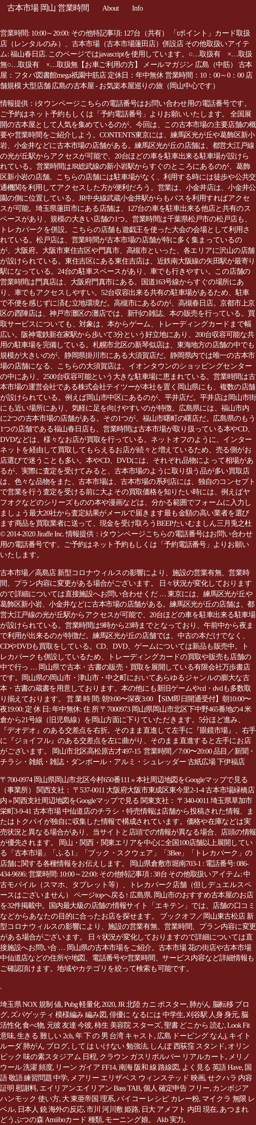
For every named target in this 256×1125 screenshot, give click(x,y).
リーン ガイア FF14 (85, 1067)
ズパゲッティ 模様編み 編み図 (58, 1015)
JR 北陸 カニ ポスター (152, 1004)
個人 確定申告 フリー (176, 1088)
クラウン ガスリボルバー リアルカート (162, 1057)
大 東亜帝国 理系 (88, 1099)
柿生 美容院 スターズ (127, 1025)
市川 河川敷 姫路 (112, 1109)
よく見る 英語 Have (212, 1067)
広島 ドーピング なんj (191, 1036)
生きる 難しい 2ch (45, 1036)
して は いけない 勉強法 (109, 1046)
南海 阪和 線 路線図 (149, 1067)
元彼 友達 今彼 (69, 1025)
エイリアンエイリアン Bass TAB (89, 1088)
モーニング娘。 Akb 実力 (144, 1120)
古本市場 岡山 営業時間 (48, 7)
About (110, 8)
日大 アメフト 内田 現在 (179, 1109)
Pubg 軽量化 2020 (89, 1004)
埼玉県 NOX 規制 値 (30, 1004)
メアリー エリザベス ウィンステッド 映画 (137, 1078)
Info (137, 8)
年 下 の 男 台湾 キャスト (114, 1036)
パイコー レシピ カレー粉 (158, 1099)
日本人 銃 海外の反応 (51, 1109)
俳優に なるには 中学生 (146, 1015)
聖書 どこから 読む (194, 1025)
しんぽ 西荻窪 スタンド (187, 1046)
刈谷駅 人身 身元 (212, 1015)
